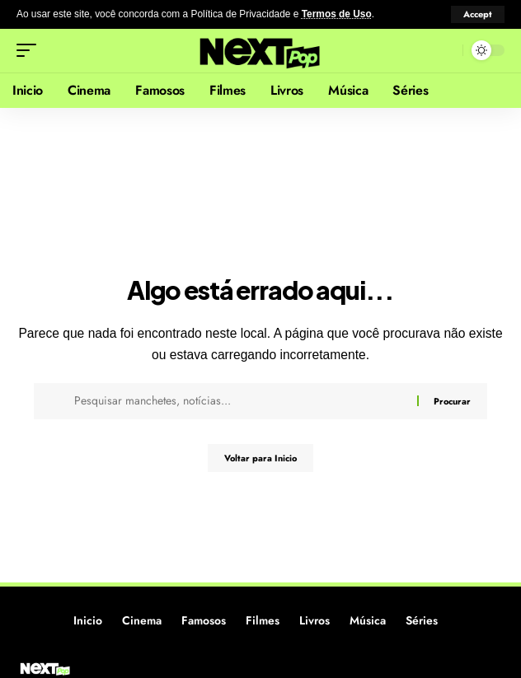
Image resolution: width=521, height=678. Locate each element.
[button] (478, 14)
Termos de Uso (337, 14)
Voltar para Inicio (260, 458)
